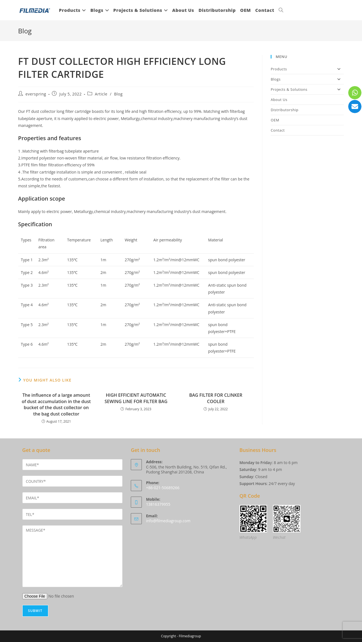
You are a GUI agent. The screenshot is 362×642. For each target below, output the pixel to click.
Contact (278, 130)
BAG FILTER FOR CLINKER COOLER (215, 398)
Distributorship (284, 109)
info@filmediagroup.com (168, 520)
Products (307, 69)
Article (101, 94)
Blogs (307, 79)
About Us (279, 99)
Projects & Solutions (307, 89)
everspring (35, 94)
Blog (118, 94)
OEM (275, 120)
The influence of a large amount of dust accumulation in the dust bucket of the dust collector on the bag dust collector (56, 404)
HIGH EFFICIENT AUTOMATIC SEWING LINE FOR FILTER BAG (136, 398)
